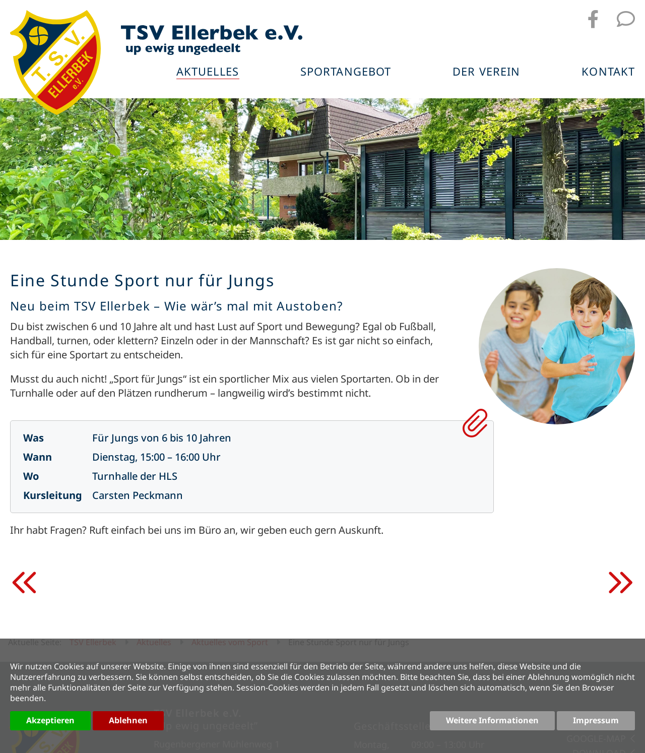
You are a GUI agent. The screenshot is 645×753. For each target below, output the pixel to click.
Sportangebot (346, 72)
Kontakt (608, 72)
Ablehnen (128, 720)
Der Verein (487, 72)
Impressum (596, 720)
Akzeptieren (50, 720)
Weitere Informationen (492, 720)
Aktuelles (208, 72)
